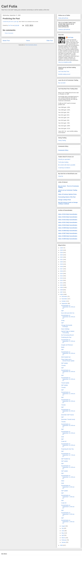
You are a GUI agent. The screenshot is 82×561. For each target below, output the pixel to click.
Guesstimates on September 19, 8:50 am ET (68, 411)
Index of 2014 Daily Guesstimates (67, 214)
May (63, 533)
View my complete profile (64, 62)
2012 (61, 280)
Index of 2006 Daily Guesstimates (67, 236)
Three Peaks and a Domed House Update (67, 360)
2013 (61, 278)
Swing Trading (62, 140)
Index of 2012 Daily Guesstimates (67, 219)
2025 (61, 250)
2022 (61, 257)
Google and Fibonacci (67, 345)
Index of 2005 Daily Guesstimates (67, 238)
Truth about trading (63, 162)
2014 (61, 275)
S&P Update (64, 363)
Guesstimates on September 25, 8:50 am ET (68, 371)
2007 (61, 292)
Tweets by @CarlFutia (64, 29)
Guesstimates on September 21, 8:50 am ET (68, 393)
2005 (61, 545)
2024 (61, 252)
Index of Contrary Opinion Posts (67, 194)
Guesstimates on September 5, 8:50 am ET (67, 514)
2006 (61, 294)
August (64, 526)
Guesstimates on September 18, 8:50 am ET (68, 425)
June (63, 530)
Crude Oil (63, 441)
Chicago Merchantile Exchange (66, 326)
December (64, 296)
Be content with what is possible (66, 165)
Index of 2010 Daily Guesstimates (67, 225)
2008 (61, 289)
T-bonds (63, 365)
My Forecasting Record (67, 335)
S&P (62, 310)
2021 (61, 259)
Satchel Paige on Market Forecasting (67, 332)
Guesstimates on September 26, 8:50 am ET (68, 353)
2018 (61, 266)
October (64, 301)
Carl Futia (9, 6)
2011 (61, 282)
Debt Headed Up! (65, 357)
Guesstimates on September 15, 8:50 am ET (68, 433)
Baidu (62, 347)
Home (28, 40)
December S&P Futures (67, 414)
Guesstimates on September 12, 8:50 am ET (68, 467)
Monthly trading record (64, 74)
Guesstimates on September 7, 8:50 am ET (67, 497)
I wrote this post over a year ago (11, 21)
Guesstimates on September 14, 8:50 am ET (68, 445)
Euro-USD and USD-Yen (67, 313)
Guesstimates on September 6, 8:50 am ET (67, 507)
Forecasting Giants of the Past (67, 197)
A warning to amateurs (64, 167)
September (65, 303)
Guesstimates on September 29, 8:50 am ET (68, 307)
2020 (61, 261)
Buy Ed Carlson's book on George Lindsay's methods (68, 203)
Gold (62, 436)
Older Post (49, 40)
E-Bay (62, 320)
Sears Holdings (65, 329)
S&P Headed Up (65, 458)
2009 (61, 287)
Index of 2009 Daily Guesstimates (67, 228)
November (64, 298)
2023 (61, 255)
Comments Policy (63, 150)
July (63, 528)
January (64, 542)
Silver (62, 480)
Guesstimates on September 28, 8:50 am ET (68, 317)
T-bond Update (65, 383)
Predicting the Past (66, 337)
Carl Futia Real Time (63, 71)
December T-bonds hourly (68, 419)
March (63, 537)
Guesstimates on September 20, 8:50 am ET (68, 401)
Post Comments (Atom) (31, 45)
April (63, 535)
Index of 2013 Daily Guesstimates (67, 217)
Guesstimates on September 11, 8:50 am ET (68, 477)
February (64, 540)
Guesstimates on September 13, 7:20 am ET (68, 455)
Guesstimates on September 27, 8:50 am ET (68, 341)
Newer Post (6, 40)
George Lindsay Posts (64, 199)
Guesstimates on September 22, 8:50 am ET (68, 379)
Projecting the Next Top (67, 449)
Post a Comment (9, 33)
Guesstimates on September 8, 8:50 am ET (67, 487)
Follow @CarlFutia (63, 18)
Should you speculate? (64, 159)
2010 (61, 285)
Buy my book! (62, 83)
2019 (61, 264)
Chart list (60, 176)
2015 (61, 273)
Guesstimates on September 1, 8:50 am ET (67, 522)
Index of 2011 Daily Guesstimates (67, 222)
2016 (61, 271)
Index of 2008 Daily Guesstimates (67, 230)
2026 (61, 248)
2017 (61, 268)
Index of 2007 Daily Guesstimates (67, 233)
